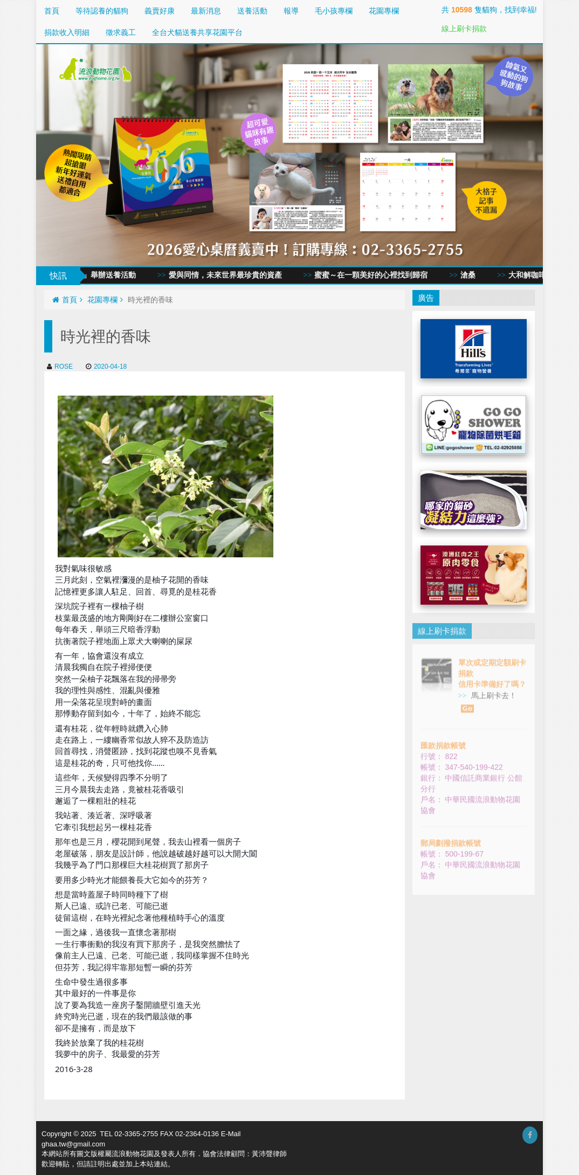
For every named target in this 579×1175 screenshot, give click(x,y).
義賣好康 (159, 10)
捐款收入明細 (66, 32)
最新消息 (206, 10)
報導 (291, 10)
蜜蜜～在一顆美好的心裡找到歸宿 (375, 275)
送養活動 (252, 10)
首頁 (51, 10)
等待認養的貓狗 (101, 10)
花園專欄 (384, 10)
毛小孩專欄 (334, 10)
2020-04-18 (106, 366)
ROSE (60, 366)
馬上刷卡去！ (489, 696)
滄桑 (472, 275)
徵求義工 (121, 32)
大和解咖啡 (532, 275)
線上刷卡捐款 (464, 28)
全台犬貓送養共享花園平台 (197, 32)
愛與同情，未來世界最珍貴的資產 (230, 275)
